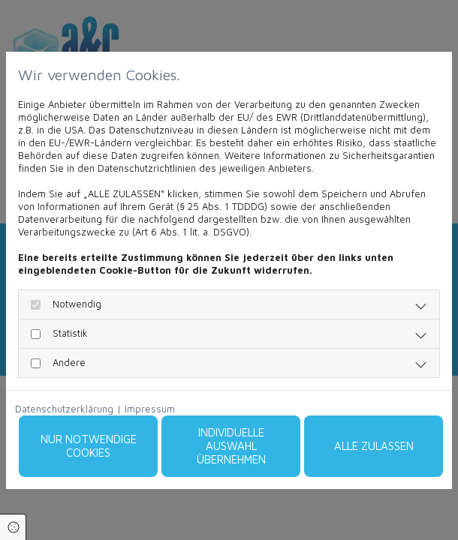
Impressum (150, 409)
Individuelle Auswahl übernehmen (231, 446)
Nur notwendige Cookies (89, 446)
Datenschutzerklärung (64, 409)
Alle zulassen (374, 446)
